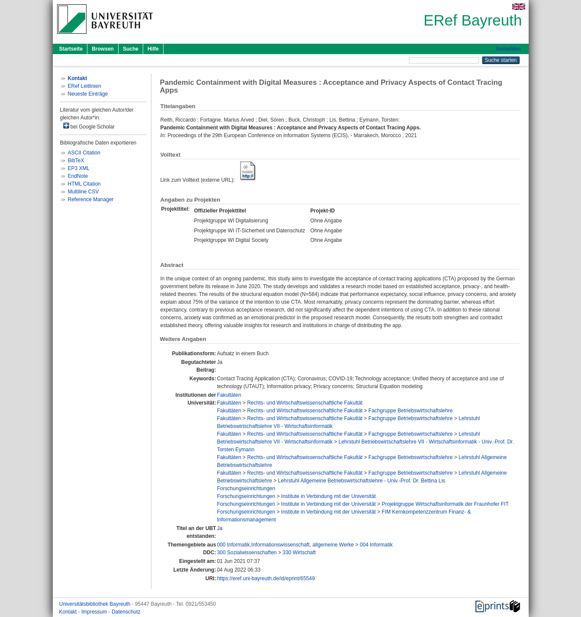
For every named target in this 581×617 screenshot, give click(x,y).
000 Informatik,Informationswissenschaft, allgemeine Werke (285, 545)
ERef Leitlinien (84, 86)
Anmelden (507, 49)
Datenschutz (126, 612)
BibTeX (76, 160)
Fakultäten (229, 395)
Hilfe (153, 49)
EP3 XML (79, 168)
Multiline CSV (83, 192)
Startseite (71, 49)
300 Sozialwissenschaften (246, 553)
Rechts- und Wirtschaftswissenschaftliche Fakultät (305, 403)
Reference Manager (91, 199)
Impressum (95, 612)
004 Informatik (376, 545)
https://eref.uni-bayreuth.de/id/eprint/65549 (266, 578)
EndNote (78, 176)
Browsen (103, 49)
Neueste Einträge (88, 94)
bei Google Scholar (89, 126)
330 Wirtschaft (299, 553)
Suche (130, 49)
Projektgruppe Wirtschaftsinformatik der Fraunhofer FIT (445, 504)
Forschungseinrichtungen (246, 488)
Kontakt (68, 612)
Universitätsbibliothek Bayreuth (95, 604)
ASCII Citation (84, 153)
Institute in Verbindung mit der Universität (328, 496)
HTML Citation (84, 184)
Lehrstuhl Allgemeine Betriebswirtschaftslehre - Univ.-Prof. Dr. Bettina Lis (362, 481)
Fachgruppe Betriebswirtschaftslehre (411, 411)
